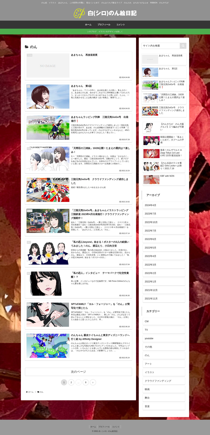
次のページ (78, 372)
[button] (183, 46)
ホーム (93, 427)
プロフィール (104, 427)
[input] (163, 46)
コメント (116, 427)
